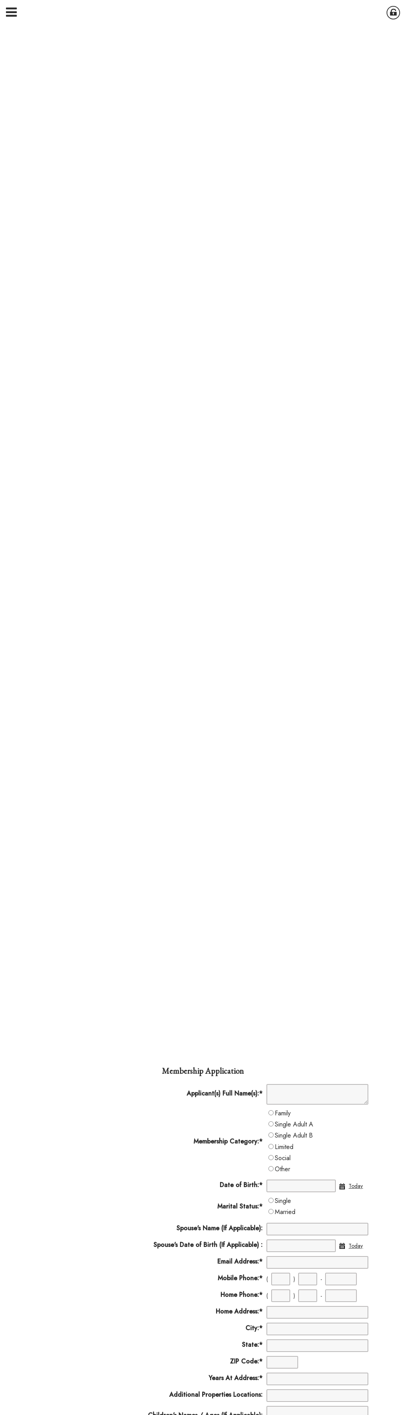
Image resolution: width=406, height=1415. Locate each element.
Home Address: (239, 1311)
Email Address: (239, 1261)
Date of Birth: (241, 1184)
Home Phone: (241, 1294)
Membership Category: (227, 1141)
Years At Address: (235, 1377)
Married (285, 1211)
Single (283, 1200)
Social (283, 1158)
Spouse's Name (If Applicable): (219, 1228)
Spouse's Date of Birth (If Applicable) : (207, 1244)
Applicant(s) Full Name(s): (224, 1093)
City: (253, 1328)
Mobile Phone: (240, 1278)
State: (252, 1344)
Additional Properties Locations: (215, 1394)
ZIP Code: (246, 1361)
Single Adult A (294, 1124)
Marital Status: (239, 1206)
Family (283, 1113)
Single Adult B (294, 1135)
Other (282, 1169)
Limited (284, 1146)
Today (356, 1186)
